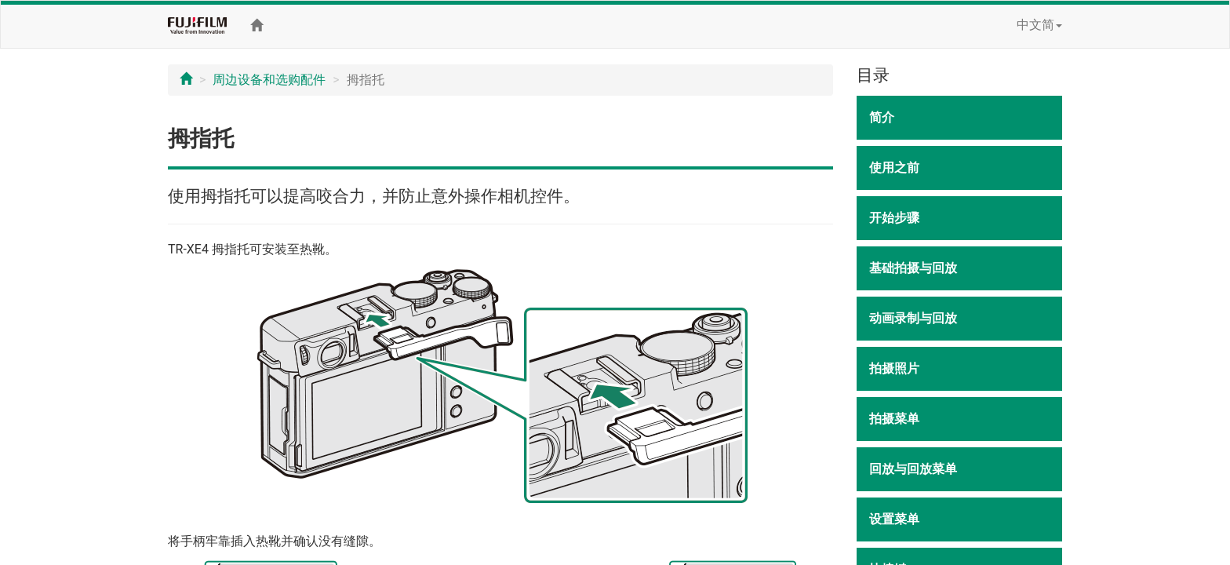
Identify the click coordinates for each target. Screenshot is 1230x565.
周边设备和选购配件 (269, 79)
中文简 (1039, 24)
